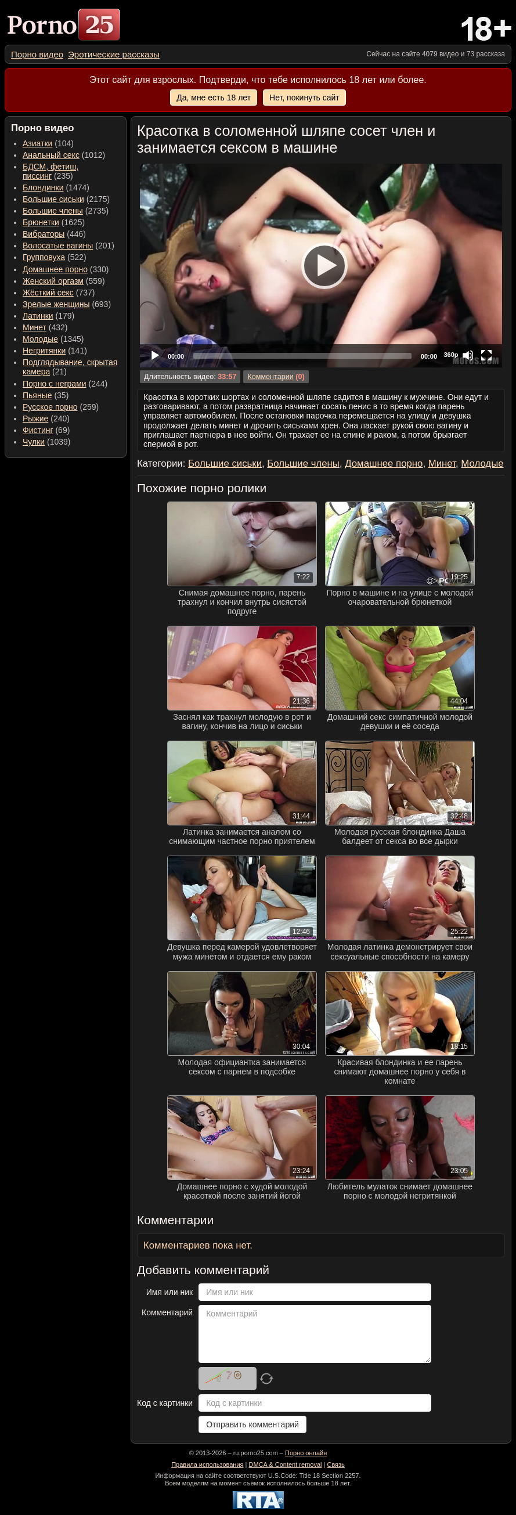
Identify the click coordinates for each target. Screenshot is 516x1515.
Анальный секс (51, 155)
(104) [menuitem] (48, 143)
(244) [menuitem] (65, 383)
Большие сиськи (53, 199)
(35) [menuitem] (45, 395)
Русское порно (50, 407)
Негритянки (44, 350)
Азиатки (37, 143)
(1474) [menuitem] (56, 187)
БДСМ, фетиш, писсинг (50, 171)
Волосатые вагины (58, 245)
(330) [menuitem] (66, 269)
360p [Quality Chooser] (450, 354)
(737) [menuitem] (59, 292)
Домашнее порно (55, 269)
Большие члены (53, 210)
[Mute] (468, 355)
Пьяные (37, 395)
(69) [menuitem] (46, 430)
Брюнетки (41, 222)
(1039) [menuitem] (47, 441)
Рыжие (35, 418)
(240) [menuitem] (46, 418)
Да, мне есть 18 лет (213, 97)
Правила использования (207, 1464)
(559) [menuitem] (64, 281)
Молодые (40, 339)
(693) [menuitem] (67, 304)
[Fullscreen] (486, 355)
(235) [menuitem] (50, 171)
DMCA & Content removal (285, 1464)
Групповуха (44, 257)
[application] (321, 265)
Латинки (38, 315)
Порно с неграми (54, 383)
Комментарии (270, 377)
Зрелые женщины (56, 304)
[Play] (321, 265)
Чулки (34, 441)
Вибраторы (43, 234)
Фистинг (38, 430)
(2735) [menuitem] (66, 210)
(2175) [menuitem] (66, 199)
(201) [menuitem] (68, 245)
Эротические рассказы (114, 54)
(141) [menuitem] (55, 350)
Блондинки (43, 187)
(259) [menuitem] (61, 407)
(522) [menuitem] (54, 257)
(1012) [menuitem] (64, 155)
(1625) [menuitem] (54, 222)
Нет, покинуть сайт (304, 97)
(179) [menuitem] (48, 315)
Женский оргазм (53, 281)
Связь (335, 1464)
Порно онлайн (306, 1452)
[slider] (302, 356)
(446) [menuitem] (54, 234)
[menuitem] (37, 54)
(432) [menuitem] (45, 327)
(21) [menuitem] (70, 367)
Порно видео (37, 54)
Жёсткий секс (48, 292)
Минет (34, 327)
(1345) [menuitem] (53, 339)
